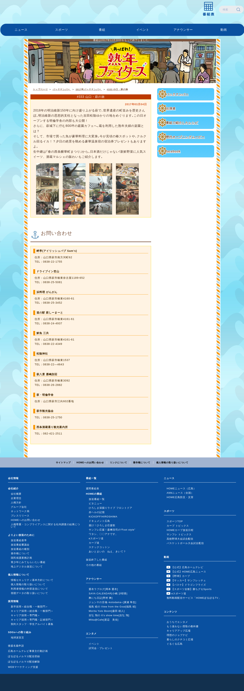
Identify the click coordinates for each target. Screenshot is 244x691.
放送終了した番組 (96, 559)
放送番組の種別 (20, 549)
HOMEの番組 (94, 494)
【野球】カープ (180, 576)
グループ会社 (19, 507)
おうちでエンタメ (177, 622)
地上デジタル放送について (27, 566)
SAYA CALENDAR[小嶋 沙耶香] (108, 593)
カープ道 (94, 543)
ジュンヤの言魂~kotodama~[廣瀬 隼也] (112, 602)
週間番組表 (92, 488)
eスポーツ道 (96, 538)
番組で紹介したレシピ (182, 122)
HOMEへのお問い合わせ (90, 462)
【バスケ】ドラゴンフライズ (188, 585)
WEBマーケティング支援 (23, 667)
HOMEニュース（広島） (181, 488)
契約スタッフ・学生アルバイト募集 (32, 624)
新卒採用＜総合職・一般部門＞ (29, 606)
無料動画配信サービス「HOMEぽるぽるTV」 (194, 598)
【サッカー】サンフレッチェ (188, 580)
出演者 (171, 108)
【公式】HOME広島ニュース (188, 571)
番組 (102, 29)
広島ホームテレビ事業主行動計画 (28, 651)
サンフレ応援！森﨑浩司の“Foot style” (112, 529)
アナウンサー (183, 29)
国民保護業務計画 (21, 558)
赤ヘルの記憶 (97, 512)
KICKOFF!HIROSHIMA (103, 516)
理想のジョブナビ (177, 635)
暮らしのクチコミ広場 (180, 639)
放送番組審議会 (20, 544)
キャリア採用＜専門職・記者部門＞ (32, 619)
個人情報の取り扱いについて (172, 462)
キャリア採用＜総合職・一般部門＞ (32, 611)
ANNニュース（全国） (180, 493)
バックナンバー (177, 94)
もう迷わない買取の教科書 (183, 626)
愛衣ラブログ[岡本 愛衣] (103, 589)
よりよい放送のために (21, 535)
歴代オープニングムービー (185, 137)
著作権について (141, 462)
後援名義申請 (16, 645)
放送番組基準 (19, 540)
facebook (173, 151)
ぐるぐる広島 (175, 644)
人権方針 (16, 502)
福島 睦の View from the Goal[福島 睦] (112, 606)
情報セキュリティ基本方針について (32, 580)
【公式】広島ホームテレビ (187, 567)
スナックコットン (99, 547)
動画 (223, 29)
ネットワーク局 (20, 511)
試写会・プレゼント (101, 648)
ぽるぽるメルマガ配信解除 (24, 661)
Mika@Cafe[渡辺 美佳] (103, 619)
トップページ (40, 89)
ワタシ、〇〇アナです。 (103, 534)
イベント (142, 29)
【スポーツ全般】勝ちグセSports (191, 589)
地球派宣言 (17, 637)
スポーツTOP (175, 521)
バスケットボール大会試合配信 (185, 543)
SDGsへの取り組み (19, 632)
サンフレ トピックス (179, 534)
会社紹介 (13, 488)
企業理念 (16, 498)
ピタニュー (95, 503)
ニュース (21, 29)
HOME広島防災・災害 (180, 497)
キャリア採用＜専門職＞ (25, 615)
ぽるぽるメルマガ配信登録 (24, 656)
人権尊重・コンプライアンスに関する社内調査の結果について (45, 525)
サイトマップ (63, 462)
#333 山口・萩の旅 (117, 89)
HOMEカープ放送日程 (180, 530)
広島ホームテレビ (20, 9)
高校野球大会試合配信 (180, 539)
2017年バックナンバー (89, 89)
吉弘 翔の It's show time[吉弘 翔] (109, 615)
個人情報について (18, 574)
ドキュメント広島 (99, 521)
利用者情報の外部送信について (29, 589)
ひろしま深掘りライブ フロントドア (110, 508)
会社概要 (16, 494)
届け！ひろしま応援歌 (102, 525)
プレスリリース (20, 515)
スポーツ (61, 29)
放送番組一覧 (97, 499)
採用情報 (13, 601)
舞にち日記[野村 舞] (101, 598)
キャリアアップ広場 (179, 630)
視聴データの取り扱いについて (29, 593)
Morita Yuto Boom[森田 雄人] (107, 611)
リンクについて (118, 462)
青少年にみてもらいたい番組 (28, 562)
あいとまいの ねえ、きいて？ (107, 551)
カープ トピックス (178, 525)
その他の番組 (94, 565)
